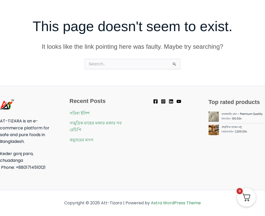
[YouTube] (178, 101)
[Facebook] (155, 101)
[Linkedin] (171, 101)
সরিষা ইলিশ (80, 113)
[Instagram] (163, 101)
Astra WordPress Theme (176, 203)
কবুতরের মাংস (81, 140)
